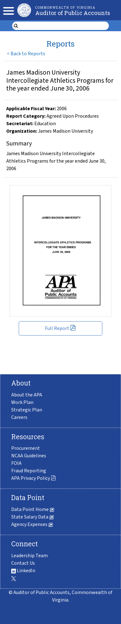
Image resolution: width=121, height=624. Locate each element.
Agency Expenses (32, 524)
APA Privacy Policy (33, 478)
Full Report (60, 328)
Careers (19, 417)
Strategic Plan (26, 409)
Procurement (25, 448)
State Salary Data (32, 516)
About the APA (26, 394)
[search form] (64, 26)
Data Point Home (32, 509)
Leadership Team (29, 555)
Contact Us (23, 563)
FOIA (16, 463)
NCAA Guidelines (28, 455)
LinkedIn (23, 570)
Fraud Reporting (28, 470)
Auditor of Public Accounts (72, 13)
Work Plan (22, 402)
